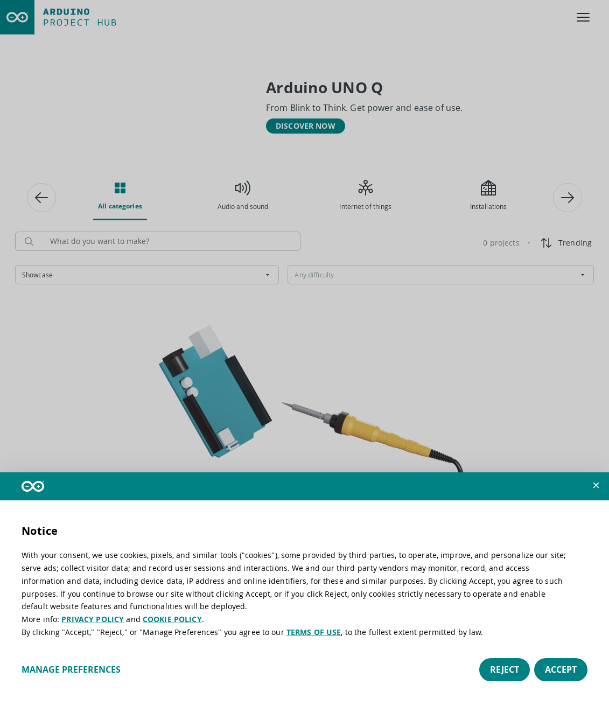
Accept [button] (561, 669)
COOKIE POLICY (172, 619)
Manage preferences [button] (71, 669)
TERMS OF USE (313, 632)
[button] (596, 485)
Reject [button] (504, 669)
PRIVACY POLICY (92, 619)
